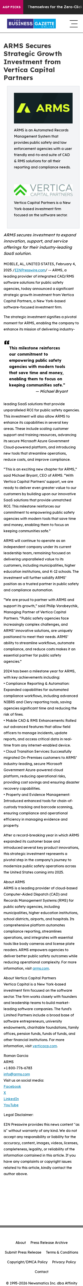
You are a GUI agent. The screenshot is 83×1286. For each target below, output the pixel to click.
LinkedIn (11, 1099)
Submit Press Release (23, 1252)
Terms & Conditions (62, 1252)
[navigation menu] (73, 23)
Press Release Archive (49, 1242)
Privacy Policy (64, 1262)
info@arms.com (17, 1074)
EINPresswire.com (30, 270)
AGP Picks (12, 7)
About (20, 1242)
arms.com (41, 968)
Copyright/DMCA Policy (27, 1262)
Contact (41, 1271)
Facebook (12, 1086)
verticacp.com (45, 1046)
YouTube (11, 1105)
